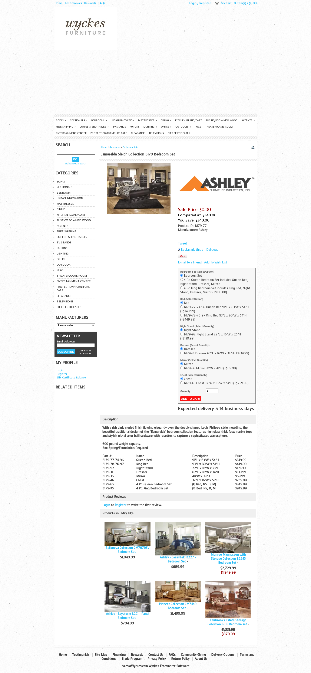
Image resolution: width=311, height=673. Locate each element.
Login (192, 3)
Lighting (150, 126)
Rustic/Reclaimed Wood (222, 120)
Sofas (61, 120)
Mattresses (147, 120)
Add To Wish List (215, 262)
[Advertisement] (155, 82)
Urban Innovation (122, 120)
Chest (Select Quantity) (193, 375)
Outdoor (183, 126)
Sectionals (78, 120)
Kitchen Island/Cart (188, 120)
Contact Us (155, 655)
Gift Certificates (179, 133)
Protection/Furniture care (108, 133)
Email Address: (66, 341)
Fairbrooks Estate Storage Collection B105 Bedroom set (227, 622)
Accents (248, 120)
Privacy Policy (157, 659)
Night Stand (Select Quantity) (197, 326)
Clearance (138, 133)
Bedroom (99, 120)
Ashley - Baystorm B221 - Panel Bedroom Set (127, 616)
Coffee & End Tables (94, 126)
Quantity (185, 391)
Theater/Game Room (219, 126)
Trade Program (132, 659)
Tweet (182, 244)
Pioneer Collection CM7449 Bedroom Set (177, 606)
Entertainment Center (71, 133)
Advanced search (75, 163)
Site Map (101, 655)
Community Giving (193, 655)
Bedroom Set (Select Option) (197, 271)
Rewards (90, 3)
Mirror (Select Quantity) (194, 360)
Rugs (198, 126)
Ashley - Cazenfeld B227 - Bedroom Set (178, 559)
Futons (135, 126)
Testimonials (73, 3)
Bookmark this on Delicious (199, 250)
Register (205, 3)
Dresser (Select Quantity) (194, 345)
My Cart (226, 3)
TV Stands (119, 126)
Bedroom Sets (130, 147)
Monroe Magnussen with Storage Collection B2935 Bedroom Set (228, 559)
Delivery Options (222, 655)
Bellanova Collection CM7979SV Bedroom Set (127, 550)
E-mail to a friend (190, 262)
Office (166, 126)
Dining (166, 120)
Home (58, 3)
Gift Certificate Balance (71, 377)
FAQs (101, 3)
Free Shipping (66, 126)
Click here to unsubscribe (85, 352)
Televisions (156, 133)
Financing (119, 655)
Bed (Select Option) (191, 299)
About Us (201, 659)
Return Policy (180, 659)
